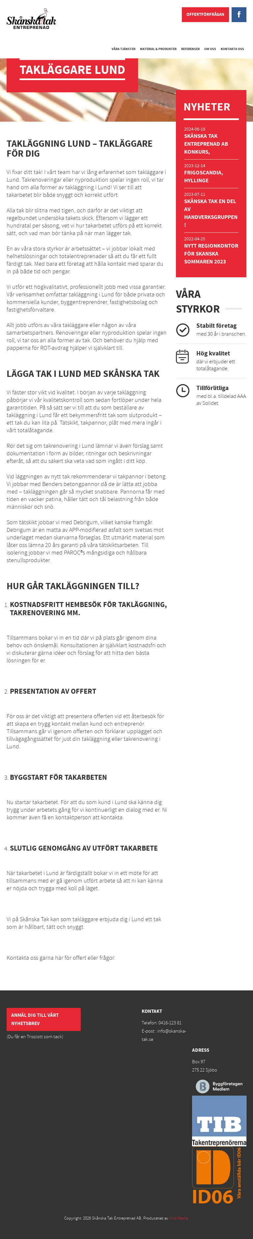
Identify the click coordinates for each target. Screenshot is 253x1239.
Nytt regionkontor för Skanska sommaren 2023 (211, 254)
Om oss (210, 37)
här (59, 958)
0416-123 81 (170, 1023)
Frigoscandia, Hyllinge (203, 177)
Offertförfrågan (205, 14)
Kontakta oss (232, 37)
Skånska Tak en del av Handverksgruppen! (211, 213)
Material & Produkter (158, 37)
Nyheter (206, 107)
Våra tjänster (123, 37)
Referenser (190, 37)
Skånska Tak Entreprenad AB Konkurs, (206, 144)
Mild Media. (179, 1218)
